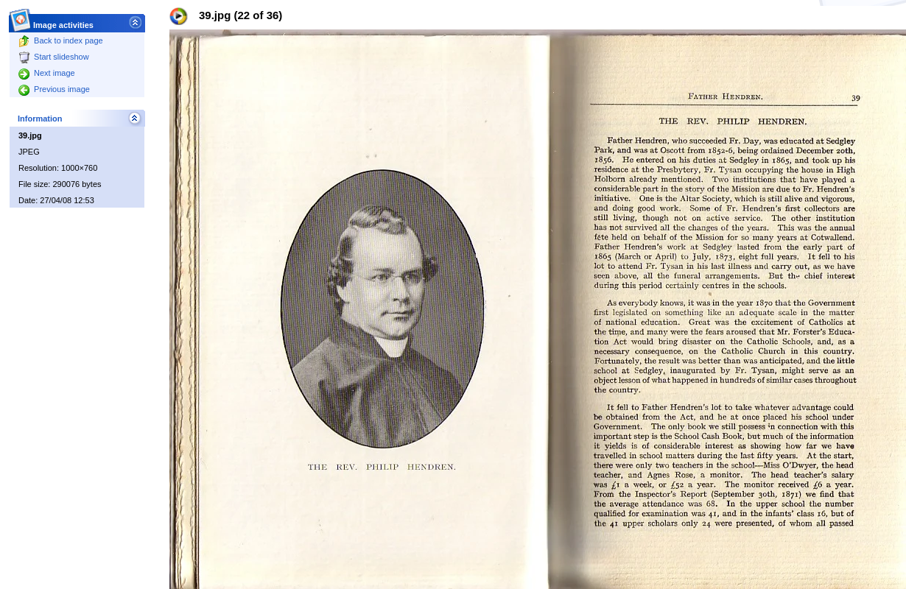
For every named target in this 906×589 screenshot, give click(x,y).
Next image (46, 72)
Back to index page (60, 40)
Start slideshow (53, 56)
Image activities (63, 21)
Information (40, 118)
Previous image (54, 89)
